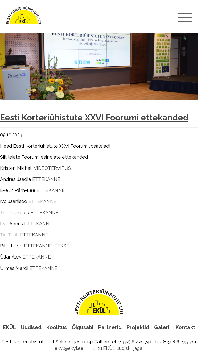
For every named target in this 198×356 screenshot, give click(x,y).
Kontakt (185, 327)
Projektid (138, 327)
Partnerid (110, 327)
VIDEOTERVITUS (52, 168)
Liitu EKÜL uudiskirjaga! (118, 348)
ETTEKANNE (46, 179)
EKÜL (9, 327)
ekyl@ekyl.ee (69, 348)
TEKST (61, 245)
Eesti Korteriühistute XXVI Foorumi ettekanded (94, 117)
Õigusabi (82, 327)
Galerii (162, 327)
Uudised (31, 327)
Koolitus (56, 327)
